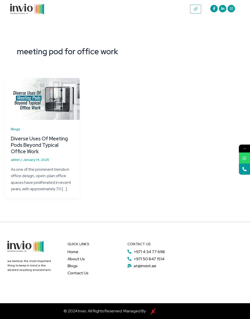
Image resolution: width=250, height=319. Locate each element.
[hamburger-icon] (195, 9)
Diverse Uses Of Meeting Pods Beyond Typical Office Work (39, 145)
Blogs (15, 129)
